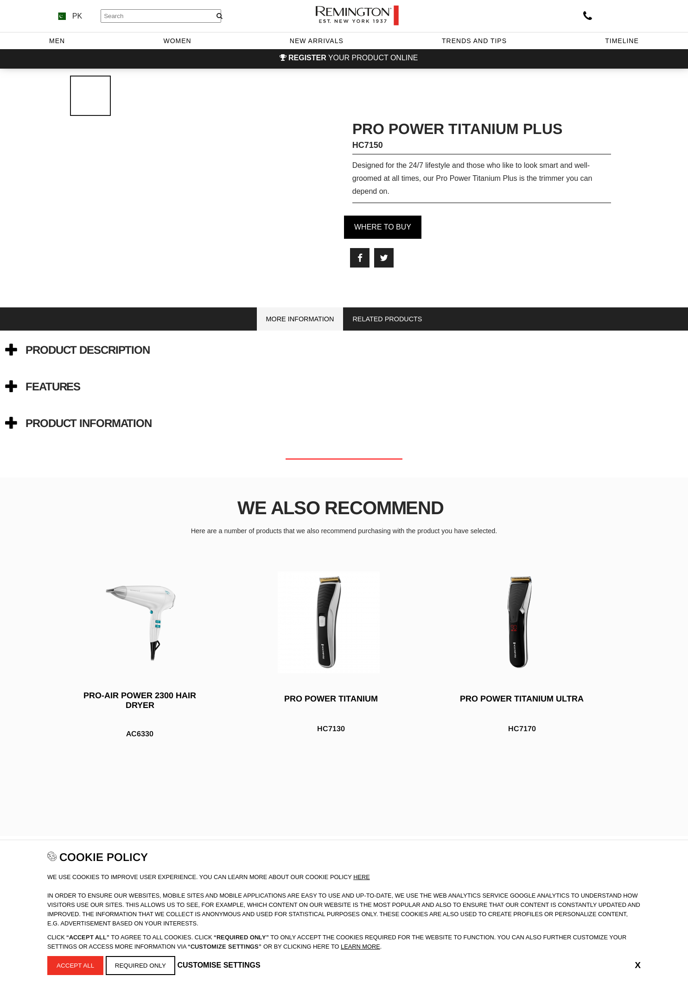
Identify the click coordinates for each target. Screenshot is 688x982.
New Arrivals (317, 41)
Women (177, 41)
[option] (344, 672)
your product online (353, 58)
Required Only (142, 965)
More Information (300, 319)
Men (57, 41)
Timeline (622, 41)
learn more (360, 945)
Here (361, 876)
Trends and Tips (474, 41)
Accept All (76, 965)
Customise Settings (221, 965)
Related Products (387, 319)
